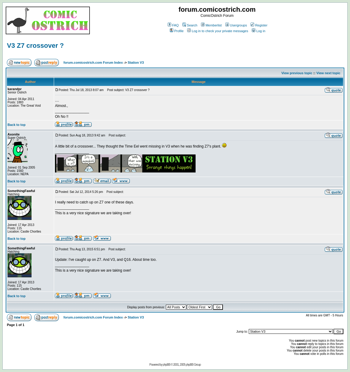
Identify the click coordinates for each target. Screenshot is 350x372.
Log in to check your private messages (217, 31)
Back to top (17, 125)
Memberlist (211, 25)
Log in (258, 31)
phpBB (166, 364)
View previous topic (296, 73)
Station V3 (136, 62)
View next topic (328, 73)
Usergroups (236, 25)
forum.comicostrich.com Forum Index (93, 62)
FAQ (173, 25)
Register (259, 25)
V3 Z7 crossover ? (35, 45)
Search (189, 25)
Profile (177, 31)
